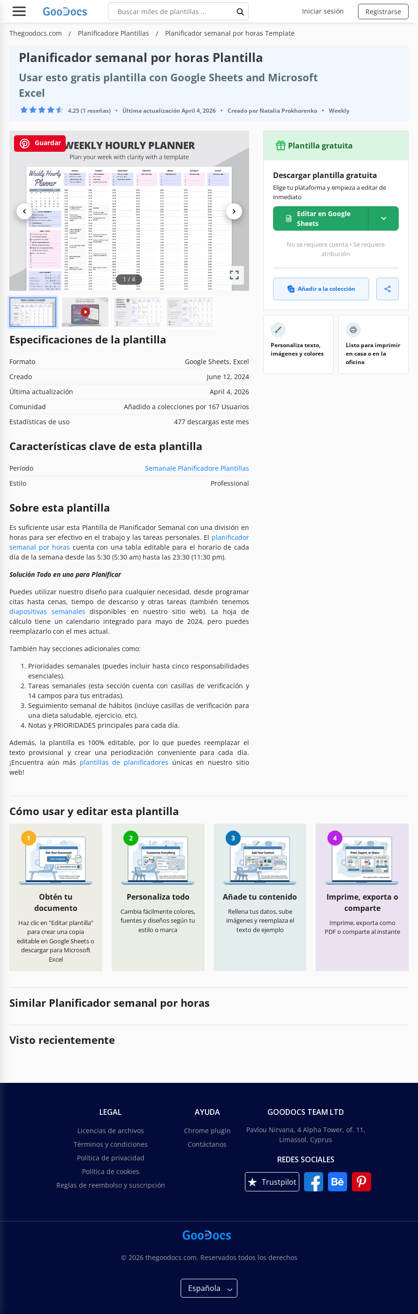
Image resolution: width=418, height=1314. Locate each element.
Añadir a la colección (321, 289)
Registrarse (383, 11)
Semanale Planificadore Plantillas (197, 468)
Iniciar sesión (323, 11)
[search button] (240, 11)
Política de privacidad (110, 1157)
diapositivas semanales (47, 611)
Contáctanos (207, 1144)
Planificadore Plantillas (114, 33)
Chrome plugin (207, 1130)
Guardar (40, 143)
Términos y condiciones (111, 1144)
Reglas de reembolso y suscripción (110, 1185)
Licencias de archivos (110, 1130)
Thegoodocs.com (36, 33)
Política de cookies (110, 1171)
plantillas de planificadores (124, 762)
